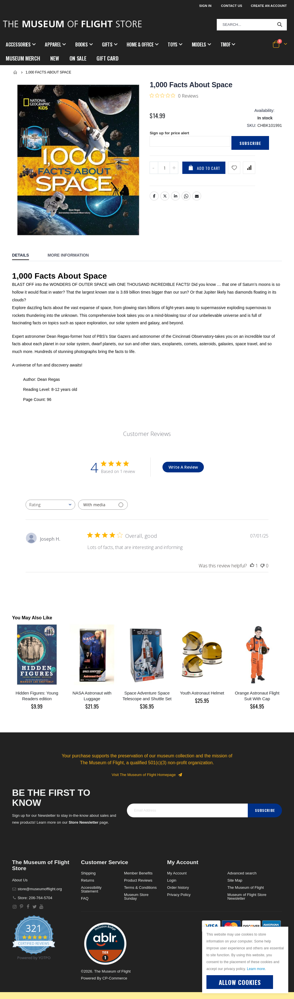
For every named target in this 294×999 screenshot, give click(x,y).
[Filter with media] (103, 496)
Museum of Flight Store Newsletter (246, 888)
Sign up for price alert (170, 127)
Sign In (205, 5)
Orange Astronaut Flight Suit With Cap (257, 687)
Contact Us (231, 5)
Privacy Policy (179, 886)
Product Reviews (138, 872)
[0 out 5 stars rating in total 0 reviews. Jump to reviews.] (174, 87)
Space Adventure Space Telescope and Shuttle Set (147, 687)
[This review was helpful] (252, 557)
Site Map (234, 872)
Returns (87, 872)
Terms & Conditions (140, 879)
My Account (177, 864)
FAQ (84, 890)
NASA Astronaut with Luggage (91, 687)
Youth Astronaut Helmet (202, 684)
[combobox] (252, 24)
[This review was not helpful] (262, 557)
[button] (105, 935)
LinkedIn (175, 190)
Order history (178, 879)
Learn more (256, 969)
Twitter (165, 190)
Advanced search (241, 864)
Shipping (88, 864)
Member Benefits (138, 864)
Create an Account (269, 5)
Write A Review (183, 458)
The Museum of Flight (245, 879)
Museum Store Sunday (136, 888)
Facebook (154, 190)
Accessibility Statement (91, 881)
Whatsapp (186, 190)
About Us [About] (20, 871)
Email (197, 190)
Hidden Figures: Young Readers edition (37, 687)
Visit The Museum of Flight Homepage (147, 766)
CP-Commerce (114, 969)
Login (171, 872)
